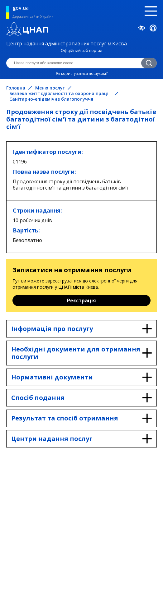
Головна (15, 88)
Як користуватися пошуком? (82, 73)
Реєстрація (81, 300)
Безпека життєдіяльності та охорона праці (58, 93)
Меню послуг (50, 88)
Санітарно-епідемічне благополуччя (51, 99)
